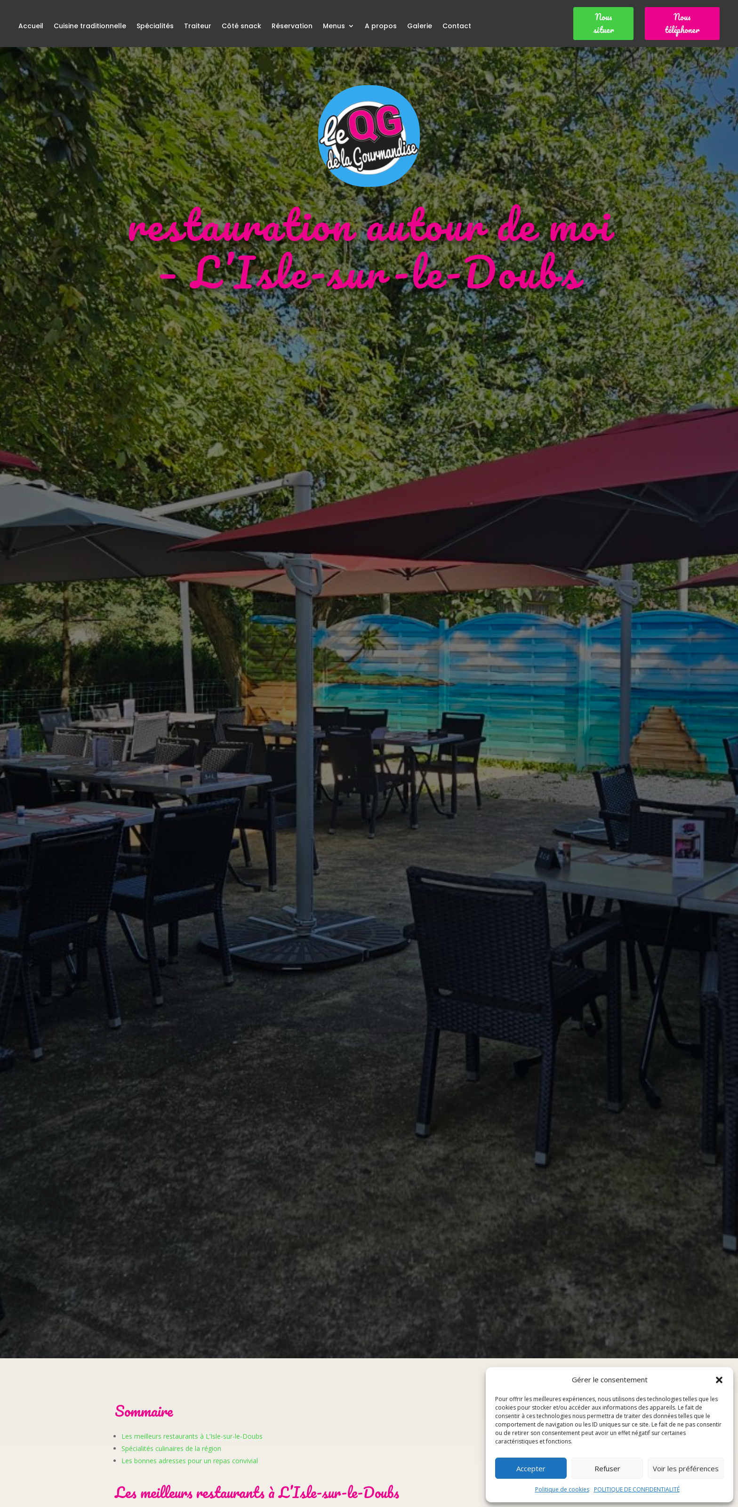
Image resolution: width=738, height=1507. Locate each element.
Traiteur (197, 27)
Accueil (30, 27)
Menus (334, 27)
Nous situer (604, 23)
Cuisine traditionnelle (90, 27)
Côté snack (241, 27)
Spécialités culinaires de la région (171, 1448)
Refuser (607, 1468)
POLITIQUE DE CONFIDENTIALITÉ (637, 1489)
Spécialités (155, 27)
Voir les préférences (686, 1468)
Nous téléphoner (682, 23)
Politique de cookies (562, 1489)
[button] (719, 1380)
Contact (456, 27)
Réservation (292, 27)
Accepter (530, 1468)
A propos (381, 27)
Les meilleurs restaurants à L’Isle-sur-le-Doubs (192, 1436)
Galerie (419, 27)
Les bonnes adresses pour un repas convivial (189, 1460)
